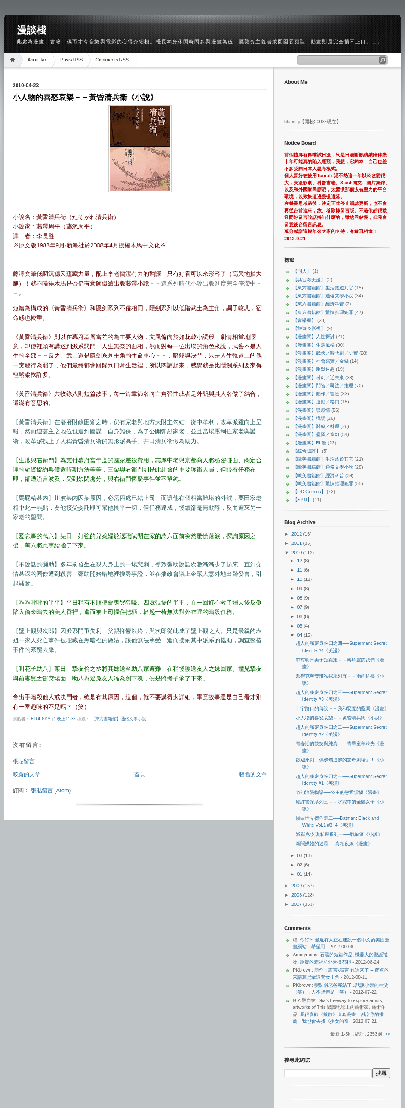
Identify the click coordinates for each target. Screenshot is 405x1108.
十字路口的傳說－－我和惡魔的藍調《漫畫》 (342, 708)
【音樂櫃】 (304, 320)
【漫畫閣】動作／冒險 (316, 393)
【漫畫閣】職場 (309, 418)
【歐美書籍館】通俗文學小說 (323, 466)
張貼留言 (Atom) (51, 790)
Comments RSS (112, 59)
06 (300, 616)
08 (300, 597)
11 (300, 569)
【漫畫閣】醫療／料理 (316, 426)
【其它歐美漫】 (309, 279)
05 (300, 625)
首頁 (139, 774)
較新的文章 (26, 774)
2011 (297, 543)
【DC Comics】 (309, 491)
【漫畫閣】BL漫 (309, 442)
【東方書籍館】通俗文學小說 (118, 718)
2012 (297, 533)
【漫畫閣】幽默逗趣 (314, 369)
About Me (37, 59)
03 (300, 855)
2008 (297, 894)
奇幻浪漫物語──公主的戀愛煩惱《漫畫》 (339, 792)
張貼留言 (24, 761)
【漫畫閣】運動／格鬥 (316, 401)
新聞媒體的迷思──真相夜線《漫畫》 (334, 843)
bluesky (41, 718)
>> (387, 1033)
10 (300, 579)
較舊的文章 (253, 774)
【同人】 (302, 271)
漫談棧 (31, 30)
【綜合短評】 (307, 450)
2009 (297, 885)
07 (300, 607)
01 (300, 874)
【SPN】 (302, 499)
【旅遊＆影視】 (309, 328)
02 (300, 864)
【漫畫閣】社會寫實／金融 (321, 361)
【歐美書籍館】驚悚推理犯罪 (323, 483)
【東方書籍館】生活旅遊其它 (323, 287)
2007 (297, 904)
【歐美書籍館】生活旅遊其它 (323, 458)
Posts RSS (71, 59)
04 (300, 635)
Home (13, 60)
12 (300, 560)
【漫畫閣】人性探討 (314, 336)
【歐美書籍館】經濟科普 (318, 475)
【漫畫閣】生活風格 (314, 344)
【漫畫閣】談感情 (311, 410)
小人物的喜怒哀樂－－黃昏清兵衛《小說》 (340, 717)
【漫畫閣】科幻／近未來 (318, 377)
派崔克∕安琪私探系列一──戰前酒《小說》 (339, 834)
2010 (297, 552)
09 (300, 588)
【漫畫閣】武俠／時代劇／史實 (325, 352)
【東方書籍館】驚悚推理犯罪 (323, 312)
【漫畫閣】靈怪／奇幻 (316, 434)
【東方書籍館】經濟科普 (318, 303)
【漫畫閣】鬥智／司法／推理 (323, 385)
